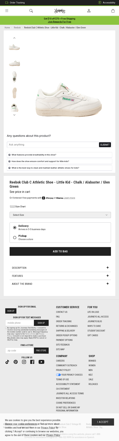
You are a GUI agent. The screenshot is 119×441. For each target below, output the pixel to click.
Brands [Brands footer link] (92, 361)
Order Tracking (14, 2)
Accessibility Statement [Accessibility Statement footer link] (68, 384)
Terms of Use (30, 334)
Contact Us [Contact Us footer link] (61, 312)
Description (60, 268)
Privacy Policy (48, 427)
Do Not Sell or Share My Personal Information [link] (68, 409)
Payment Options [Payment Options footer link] (64, 340)
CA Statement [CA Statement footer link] (63, 389)
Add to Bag (60, 251)
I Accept (102, 422)
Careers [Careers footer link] (60, 361)
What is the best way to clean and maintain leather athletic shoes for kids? (43, 168)
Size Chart (18, 206)
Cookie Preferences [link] (66, 403)
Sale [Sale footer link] (91, 379)
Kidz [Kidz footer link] (91, 375)
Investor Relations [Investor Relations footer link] (65, 398)
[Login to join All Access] (59, 18)
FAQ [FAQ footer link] (58, 316)
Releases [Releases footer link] (93, 384)
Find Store (41, 350)
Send (105, 144)
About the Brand (60, 284)
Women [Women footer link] (92, 365)
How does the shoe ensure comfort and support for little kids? (38, 161)
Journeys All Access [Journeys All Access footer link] (98, 316)
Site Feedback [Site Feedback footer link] (63, 344)
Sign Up (10, 311)
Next (14, 114)
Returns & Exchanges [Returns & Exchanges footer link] (67, 326)
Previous (14, 37)
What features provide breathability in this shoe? (32, 155)
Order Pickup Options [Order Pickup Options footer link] (66, 335)
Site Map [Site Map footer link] (60, 349)
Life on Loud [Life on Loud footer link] (93, 312)
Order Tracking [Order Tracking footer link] (64, 321)
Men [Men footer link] (91, 370)
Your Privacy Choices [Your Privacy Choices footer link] (69, 375)
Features (60, 275)
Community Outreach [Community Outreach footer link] (66, 365)
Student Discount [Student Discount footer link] (96, 330)
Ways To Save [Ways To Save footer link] (94, 326)
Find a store (27, 345)
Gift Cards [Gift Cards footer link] (93, 335)
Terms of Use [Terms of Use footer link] (62, 379)
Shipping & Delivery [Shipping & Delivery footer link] (65, 330)
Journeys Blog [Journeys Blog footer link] (95, 321)
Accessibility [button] (106, 2)
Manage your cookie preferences (21, 423)
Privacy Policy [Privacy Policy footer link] (63, 370)
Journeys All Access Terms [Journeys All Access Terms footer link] (70, 393)
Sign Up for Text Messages (27, 317)
